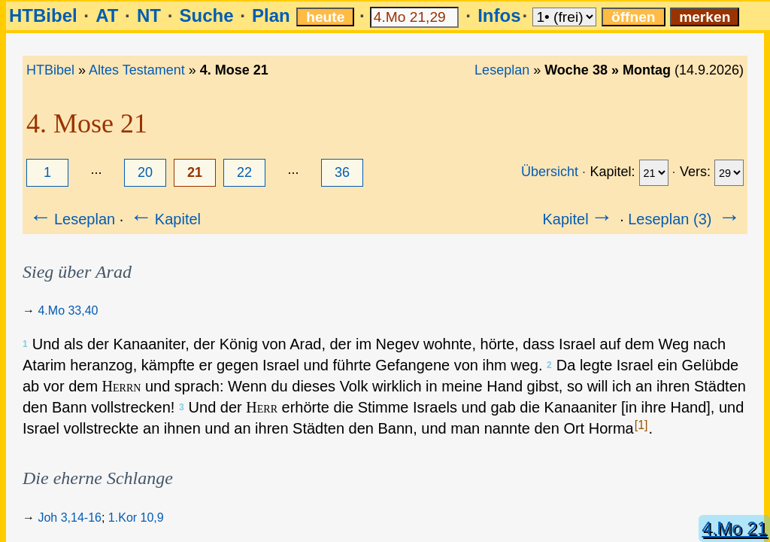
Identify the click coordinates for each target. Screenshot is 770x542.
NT (149, 15)
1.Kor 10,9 (136, 517)
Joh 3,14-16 (70, 517)
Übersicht (549, 171)
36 (342, 172)
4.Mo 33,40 (68, 310)
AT (106, 15)
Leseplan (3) (685, 219)
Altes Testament (137, 70)
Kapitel (164, 219)
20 (145, 172)
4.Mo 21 (734, 528)
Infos (498, 15)
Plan (271, 15)
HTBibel (43, 15)
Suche (206, 15)
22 (244, 172)
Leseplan (501, 70)
